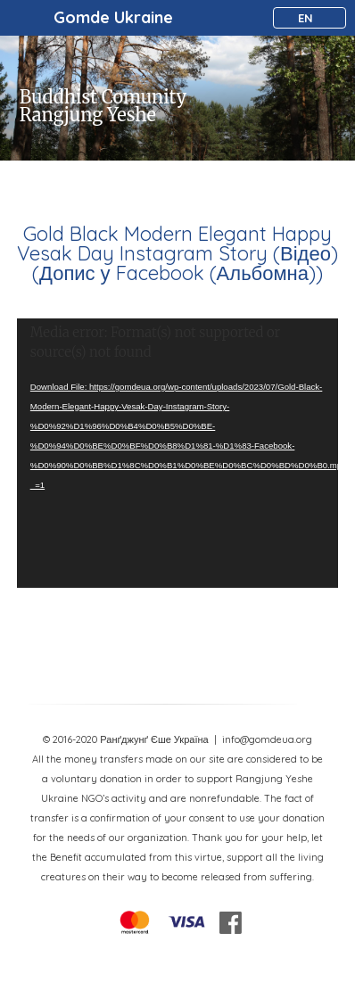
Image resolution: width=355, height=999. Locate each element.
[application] (177, 453)
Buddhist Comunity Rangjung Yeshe (103, 106)
